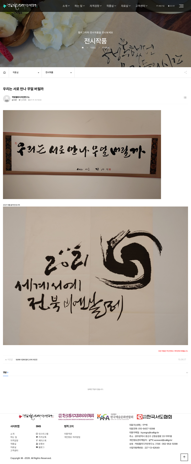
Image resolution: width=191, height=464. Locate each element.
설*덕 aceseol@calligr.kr (160, 440)
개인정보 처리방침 (72, 437)
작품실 (110, 5)
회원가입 (160, 6)
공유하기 (184, 72)
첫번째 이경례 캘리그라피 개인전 (26, 360)
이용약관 (68, 434)
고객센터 (140, 5)
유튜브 (40, 444)
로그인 (171, 6)
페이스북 (41, 440)
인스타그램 (42, 434)
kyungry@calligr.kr (150, 432)
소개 (65, 5)
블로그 (40, 447)
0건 (14, 100)
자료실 (124, 5)
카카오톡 (41, 437)
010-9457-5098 (146, 428)
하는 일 (78, 5)
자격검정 (94, 5)
